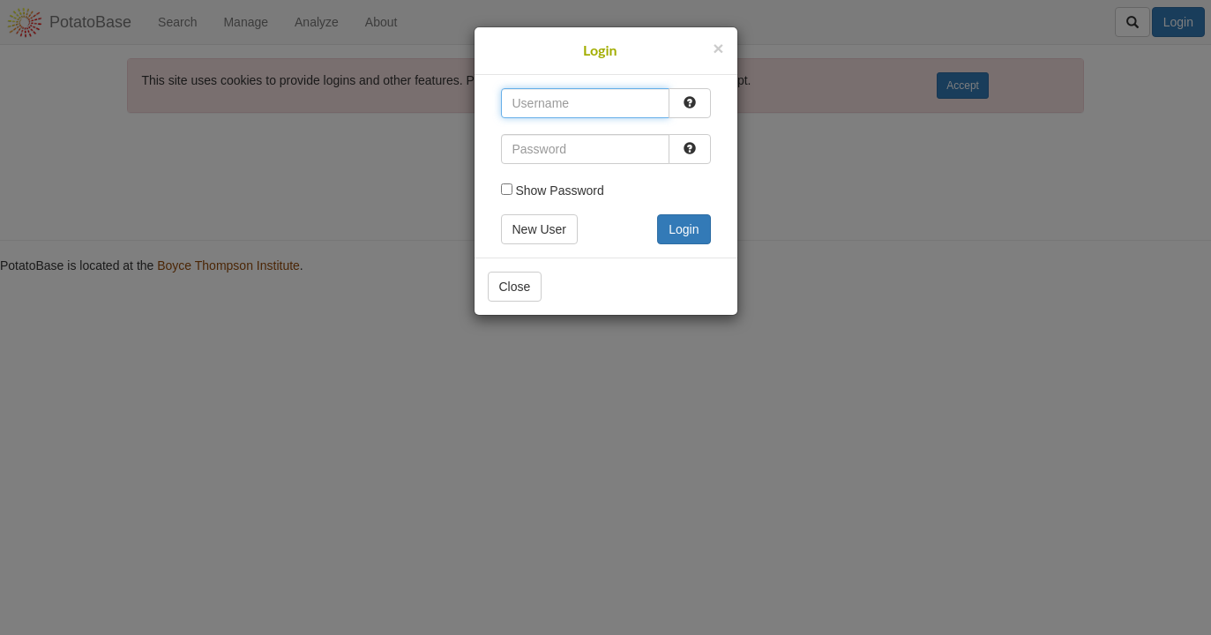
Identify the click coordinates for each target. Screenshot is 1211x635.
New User (539, 229)
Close (515, 287)
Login (684, 229)
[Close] (718, 48)
